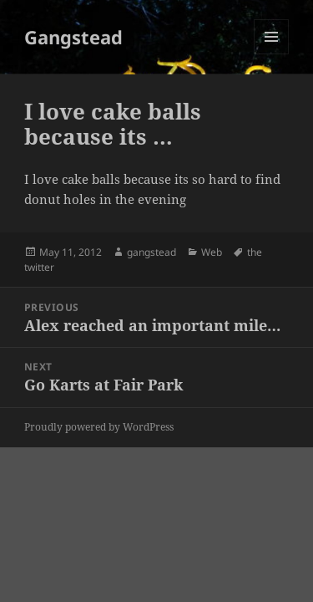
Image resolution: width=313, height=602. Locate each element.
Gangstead (73, 36)
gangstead (151, 252)
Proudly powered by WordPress (99, 427)
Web (211, 252)
